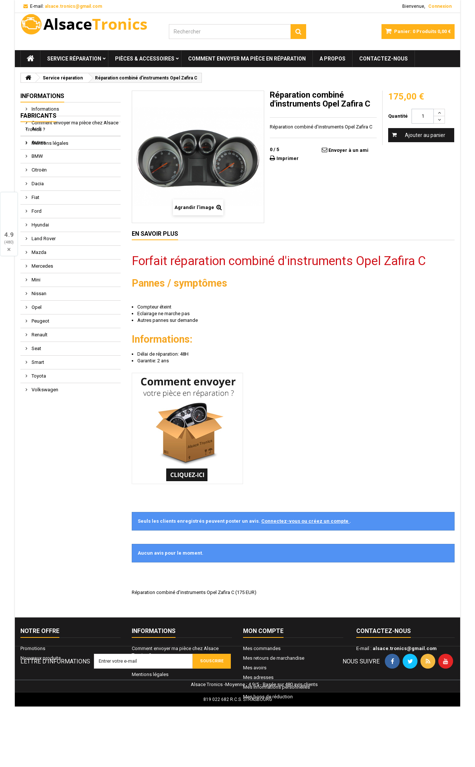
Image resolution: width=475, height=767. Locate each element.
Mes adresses (258, 677)
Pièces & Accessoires (144, 59)
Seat (35, 395)
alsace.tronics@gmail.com (405, 648)
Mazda (38, 299)
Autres (38, 189)
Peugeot (39, 368)
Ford (36, 258)
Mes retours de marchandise (273, 658)
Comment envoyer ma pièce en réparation (247, 59)
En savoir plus (155, 233)
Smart (37, 409)
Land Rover (43, 285)
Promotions (32, 648)
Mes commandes (262, 648)
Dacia (37, 231)
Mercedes (41, 313)
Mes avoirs (254, 667)
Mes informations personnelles (276, 687)
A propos (332, 59)
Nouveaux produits (40, 658)
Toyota (38, 423)
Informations (42, 95)
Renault (39, 382)
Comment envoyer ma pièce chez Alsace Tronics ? (72, 126)
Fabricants (38, 162)
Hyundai (39, 272)
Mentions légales (49, 143)
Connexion (440, 6)
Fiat (34, 244)
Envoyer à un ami (348, 150)
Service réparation (74, 59)
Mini (35, 327)
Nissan (38, 340)
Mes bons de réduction (268, 696)
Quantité (398, 116)
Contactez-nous (383, 59)
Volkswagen (44, 437)
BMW (36, 203)
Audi (36, 176)
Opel (36, 354)
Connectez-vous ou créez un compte (305, 521)
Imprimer (287, 158)
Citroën (38, 217)
